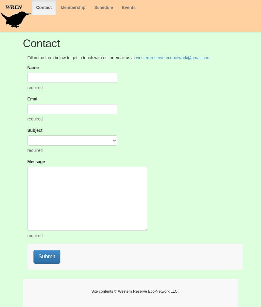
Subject (35, 130)
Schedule (103, 7)
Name (33, 67)
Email (33, 99)
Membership (73, 7)
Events (129, 7)
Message (36, 161)
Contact (44, 7)
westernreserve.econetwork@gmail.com (173, 57)
